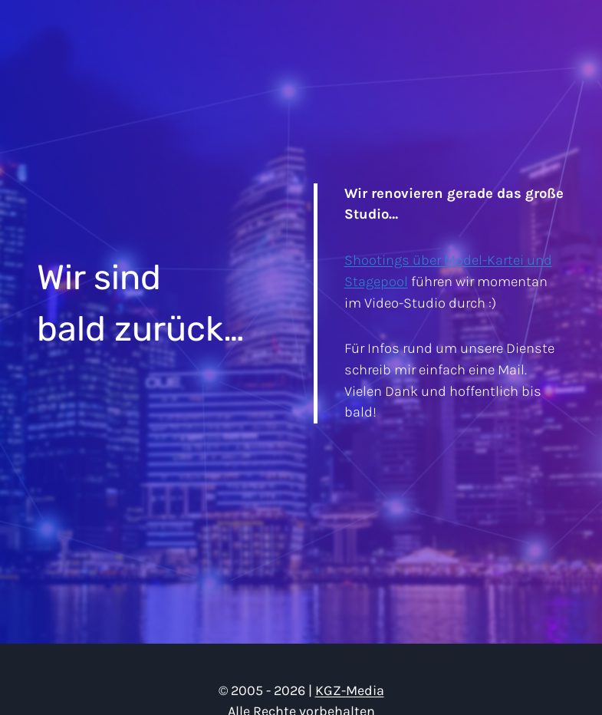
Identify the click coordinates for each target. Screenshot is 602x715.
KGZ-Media (349, 690)
